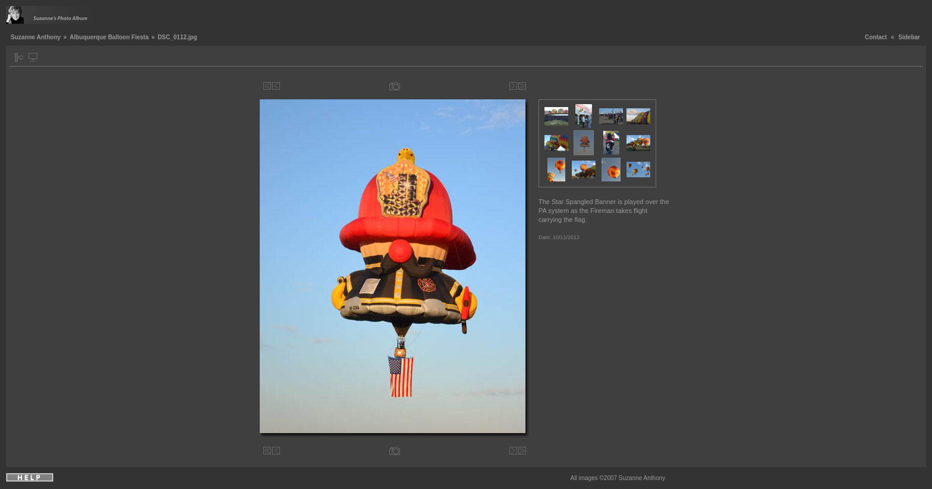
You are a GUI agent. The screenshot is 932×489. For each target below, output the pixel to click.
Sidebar (909, 37)
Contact (876, 37)
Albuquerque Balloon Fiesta (109, 37)
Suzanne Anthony (36, 37)
